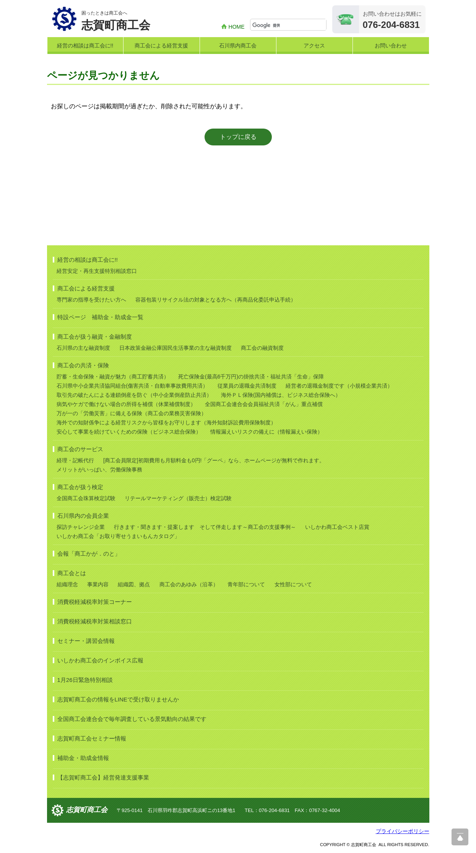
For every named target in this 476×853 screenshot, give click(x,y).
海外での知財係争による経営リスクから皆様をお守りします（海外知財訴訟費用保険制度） (166, 422)
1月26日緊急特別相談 (85, 680)
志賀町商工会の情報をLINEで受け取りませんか (118, 699)
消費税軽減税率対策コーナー (94, 602)
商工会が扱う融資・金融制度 (94, 336)
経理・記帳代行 (75, 460)
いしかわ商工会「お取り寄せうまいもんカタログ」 (118, 536)
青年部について (246, 584)
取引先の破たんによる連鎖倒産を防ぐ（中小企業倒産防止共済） (134, 395)
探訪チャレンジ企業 (81, 527)
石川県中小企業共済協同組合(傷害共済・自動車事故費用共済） (132, 386)
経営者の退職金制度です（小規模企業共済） (339, 386)
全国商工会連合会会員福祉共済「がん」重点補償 (264, 404)
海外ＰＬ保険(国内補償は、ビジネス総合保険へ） (281, 395)
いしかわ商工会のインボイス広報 (100, 660)
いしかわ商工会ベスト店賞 (337, 527)
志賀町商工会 (86, 810)
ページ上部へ (460, 837)
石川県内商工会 (238, 45)
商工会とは (71, 573)
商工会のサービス (80, 449)
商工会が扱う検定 (80, 487)
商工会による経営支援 (161, 45)
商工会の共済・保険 (83, 365)
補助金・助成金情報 (83, 758)
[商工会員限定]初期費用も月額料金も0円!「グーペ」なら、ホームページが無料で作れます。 (214, 460)
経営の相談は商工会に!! (85, 45)
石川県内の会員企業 (83, 515)
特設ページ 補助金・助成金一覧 (100, 317)
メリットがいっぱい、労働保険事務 (99, 469)
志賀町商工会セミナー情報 (91, 738)
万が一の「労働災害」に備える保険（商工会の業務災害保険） (131, 413)
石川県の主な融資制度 (83, 348)
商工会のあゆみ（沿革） (188, 584)
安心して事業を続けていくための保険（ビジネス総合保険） (129, 432)
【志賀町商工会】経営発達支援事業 (103, 777)
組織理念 (67, 584)
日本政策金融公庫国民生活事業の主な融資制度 (175, 348)
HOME (237, 27)
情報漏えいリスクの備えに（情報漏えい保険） (266, 432)
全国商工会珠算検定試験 (86, 498)
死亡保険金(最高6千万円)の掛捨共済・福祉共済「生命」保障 (251, 376)
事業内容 (98, 584)
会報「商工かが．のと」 (88, 553)
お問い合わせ (391, 45)
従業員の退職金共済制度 (247, 386)
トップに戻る (238, 137)
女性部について (293, 584)
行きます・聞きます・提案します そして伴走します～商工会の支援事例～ (205, 527)
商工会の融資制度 (262, 348)
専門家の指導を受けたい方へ (91, 300)
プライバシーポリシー (402, 831)
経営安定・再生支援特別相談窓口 (97, 271)
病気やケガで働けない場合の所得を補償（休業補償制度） (126, 404)
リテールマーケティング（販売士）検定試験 (178, 498)
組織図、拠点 (134, 584)
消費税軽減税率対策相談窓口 (94, 621)
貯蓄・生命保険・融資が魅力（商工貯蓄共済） (113, 376)
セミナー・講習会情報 (86, 641)
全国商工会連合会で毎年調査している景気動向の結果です (131, 719)
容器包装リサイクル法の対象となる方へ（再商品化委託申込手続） (215, 300)
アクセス (314, 45)
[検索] (289, 25)
